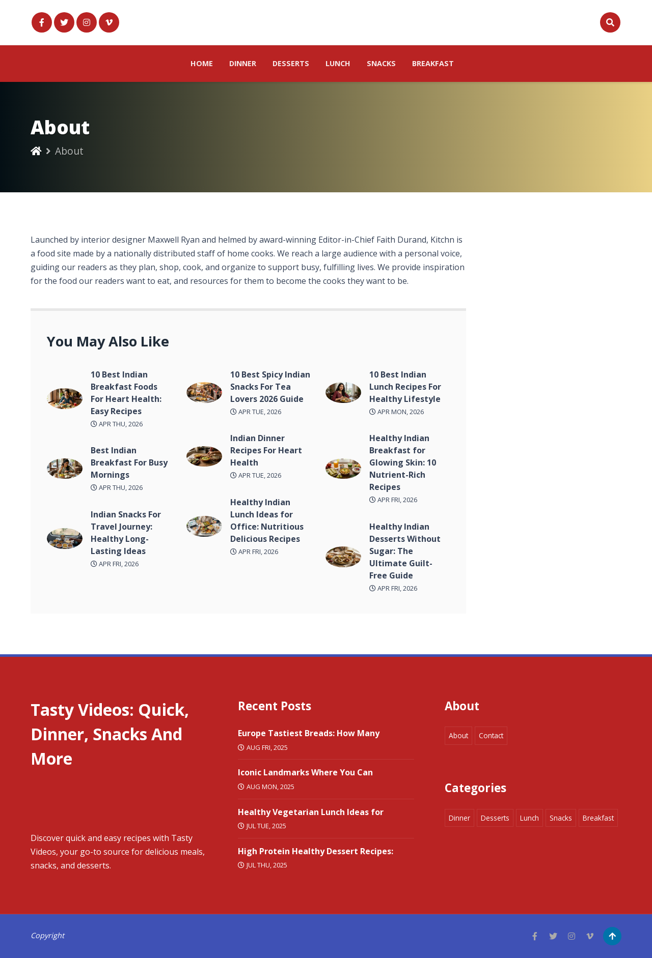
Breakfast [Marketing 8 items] (598, 818)
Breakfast (433, 63)
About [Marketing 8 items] (458, 735)
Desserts (291, 63)
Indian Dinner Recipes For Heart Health (266, 450)
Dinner (242, 63)
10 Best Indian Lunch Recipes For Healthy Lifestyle (405, 386)
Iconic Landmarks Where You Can (305, 772)
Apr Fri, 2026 (115, 563)
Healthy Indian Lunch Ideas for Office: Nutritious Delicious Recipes (267, 520)
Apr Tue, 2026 (255, 411)
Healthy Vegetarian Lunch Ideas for (311, 812)
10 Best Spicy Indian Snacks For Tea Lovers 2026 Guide (270, 386)
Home (202, 63)
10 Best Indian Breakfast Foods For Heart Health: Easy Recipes (126, 393)
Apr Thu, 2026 (117, 423)
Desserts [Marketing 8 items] (495, 818)
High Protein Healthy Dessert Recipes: (315, 851)
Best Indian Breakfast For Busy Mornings (129, 462)
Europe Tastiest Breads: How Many (308, 733)
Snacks (381, 63)
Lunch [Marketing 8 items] (529, 818)
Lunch (337, 63)
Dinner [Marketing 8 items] (459, 818)
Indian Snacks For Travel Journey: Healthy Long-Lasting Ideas (126, 533)
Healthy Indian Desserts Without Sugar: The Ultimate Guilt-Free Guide (405, 551)
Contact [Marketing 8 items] (491, 735)
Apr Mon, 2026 (396, 411)
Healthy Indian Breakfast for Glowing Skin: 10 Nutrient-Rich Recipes (402, 462)
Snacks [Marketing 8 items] (561, 818)
